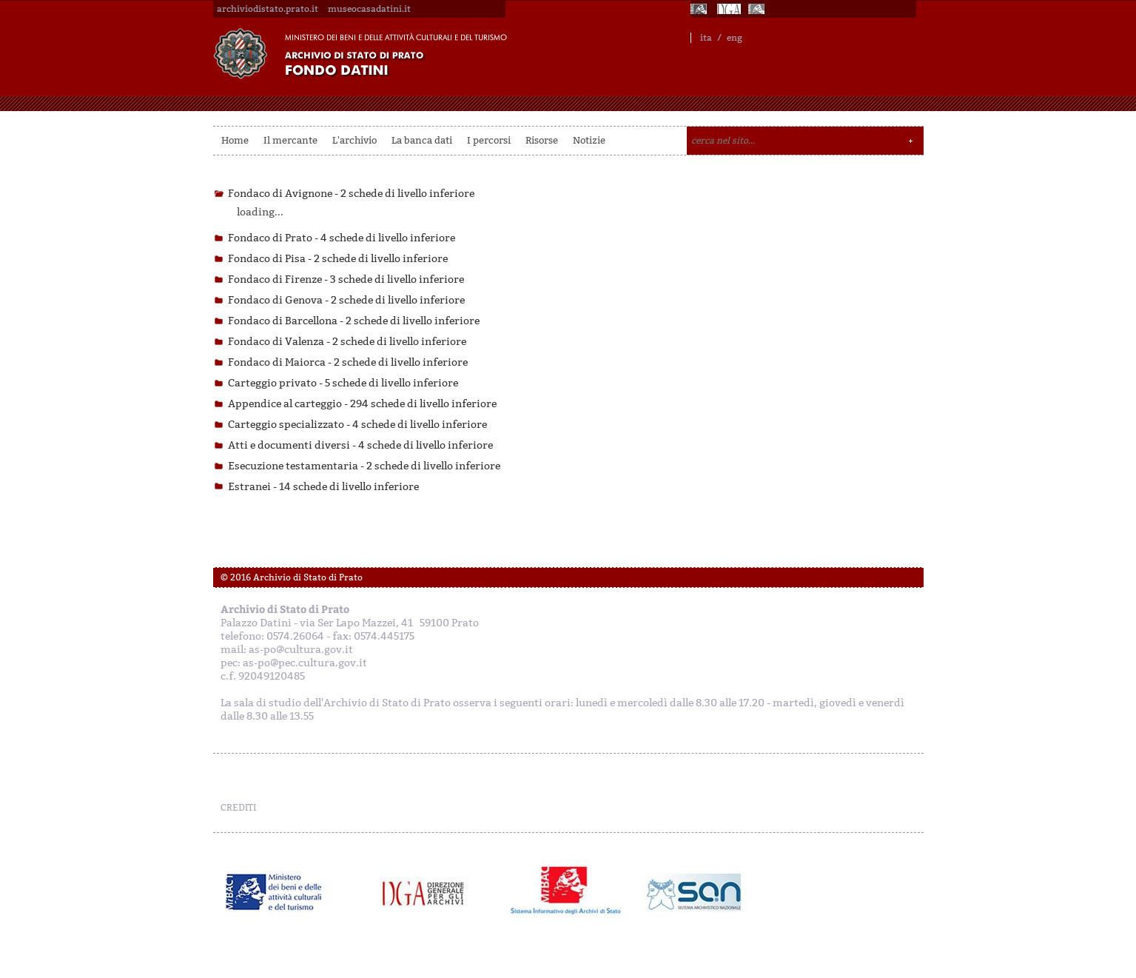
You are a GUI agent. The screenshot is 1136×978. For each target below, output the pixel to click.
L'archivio (354, 140)
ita (706, 38)
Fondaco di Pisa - (338, 258)
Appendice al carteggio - (362, 404)
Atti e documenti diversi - (360, 445)
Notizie (589, 140)
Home (235, 140)
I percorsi (489, 140)
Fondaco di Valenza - (347, 341)
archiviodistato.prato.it (267, 9)
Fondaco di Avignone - (351, 193)
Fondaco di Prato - (341, 238)
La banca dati (421, 140)
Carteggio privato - (343, 383)
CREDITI (238, 808)
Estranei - (323, 486)
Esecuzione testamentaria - (364, 466)
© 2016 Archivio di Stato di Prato (292, 577)
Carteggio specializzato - (357, 424)
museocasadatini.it (369, 9)
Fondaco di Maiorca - (348, 362)
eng (734, 38)
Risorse (541, 140)
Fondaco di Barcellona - (354, 321)
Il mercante (290, 140)
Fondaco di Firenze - (346, 279)
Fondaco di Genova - (346, 300)
